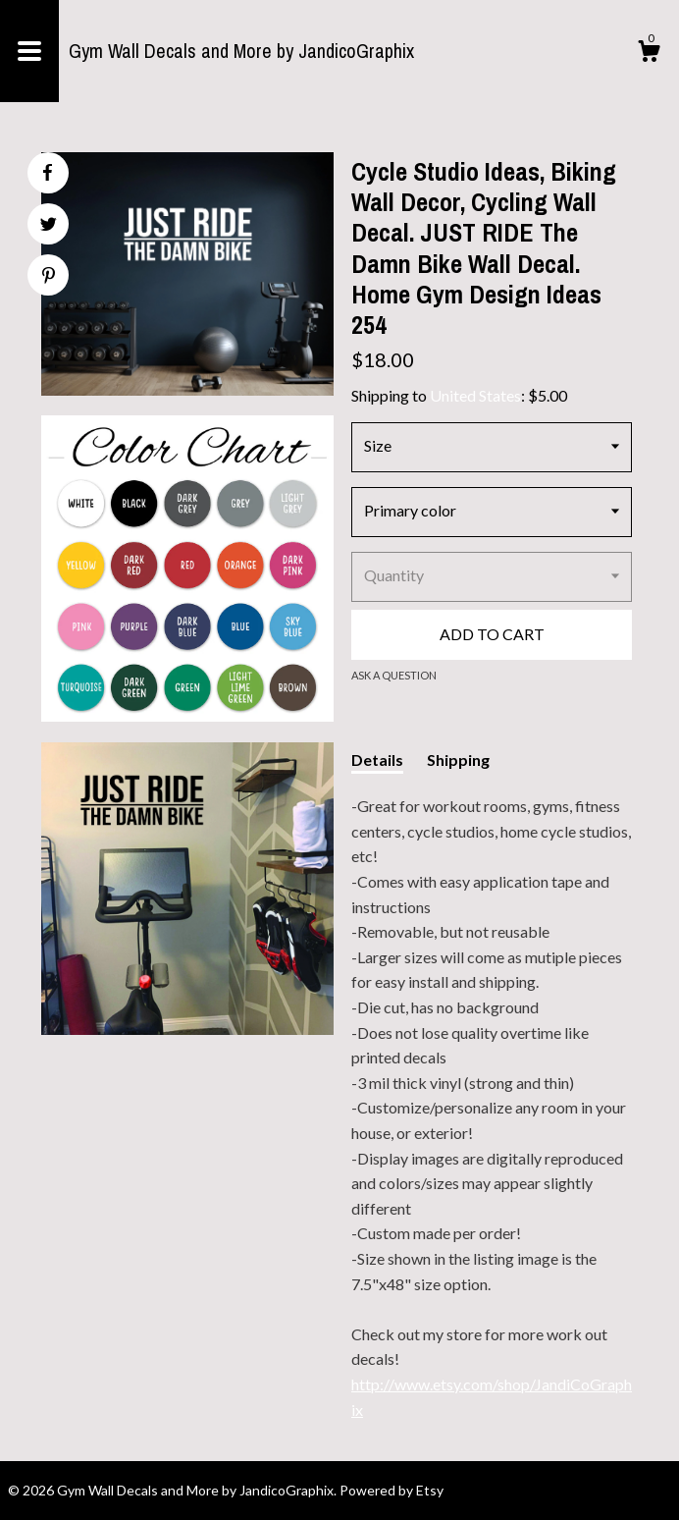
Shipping (458, 759)
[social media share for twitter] (48, 226)
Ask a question (394, 675)
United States (475, 395)
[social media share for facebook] (47, 173)
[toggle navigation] (29, 51)
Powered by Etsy (392, 1490)
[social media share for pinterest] (48, 277)
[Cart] (648, 54)
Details (377, 759)
